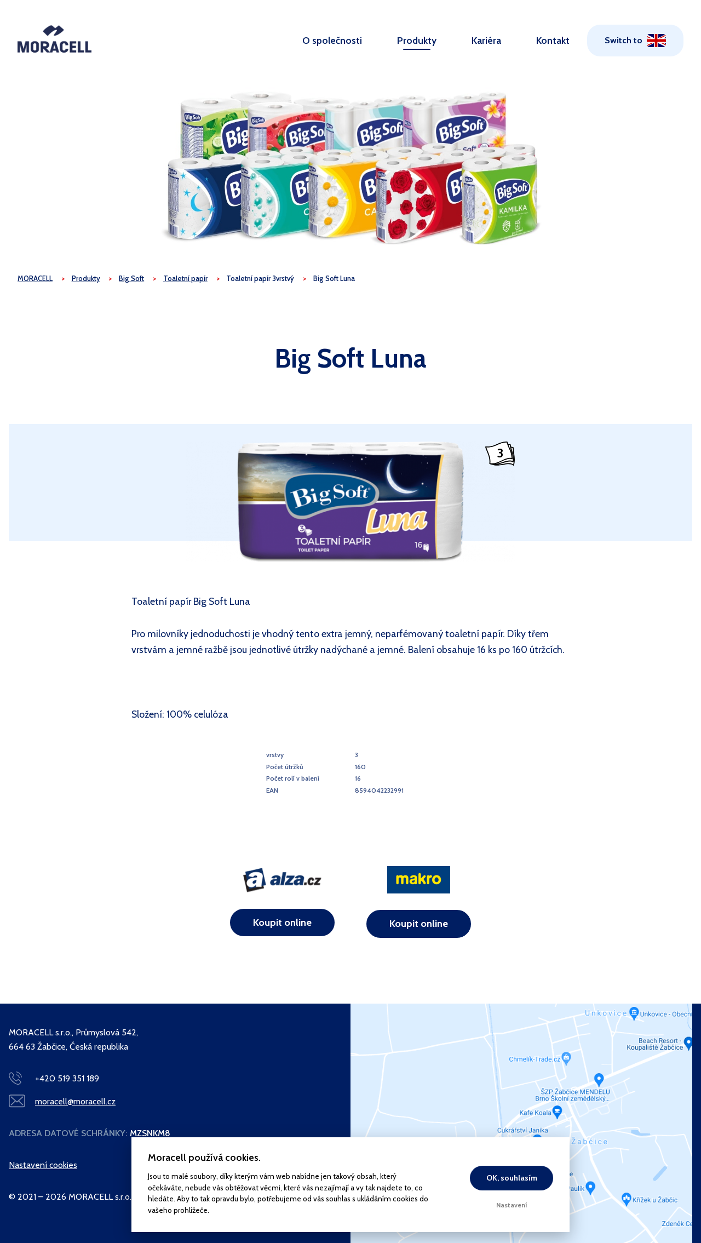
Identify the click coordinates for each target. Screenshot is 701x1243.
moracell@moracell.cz (75, 1101)
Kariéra (486, 40)
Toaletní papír (185, 278)
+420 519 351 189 (67, 1078)
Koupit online (282, 923)
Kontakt (553, 40)
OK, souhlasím (511, 1178)
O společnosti (332, 40)
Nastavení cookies (43, 1165)
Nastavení (511, 1205)
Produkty (416, 40)
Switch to (623, 40)
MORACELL (35, 278)
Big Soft (131, 278)
